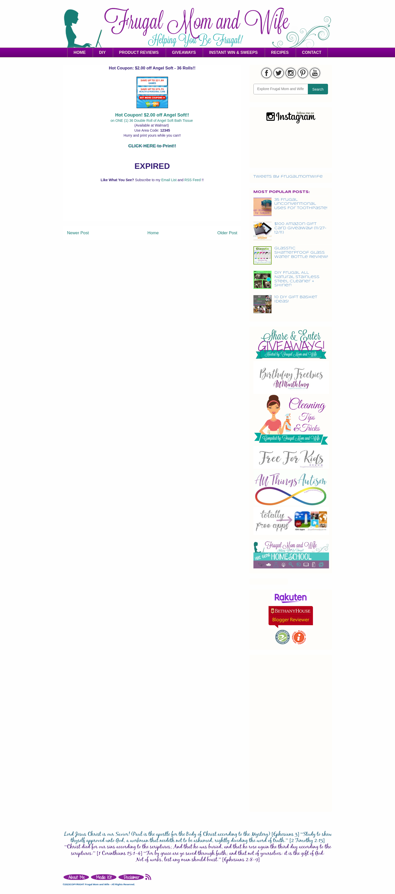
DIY (102, 52)
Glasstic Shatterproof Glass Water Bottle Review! (301, 253)
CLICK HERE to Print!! (152, 145)
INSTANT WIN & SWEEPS (233, 52)
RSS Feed (193, 180)
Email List (169, 180)
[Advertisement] (152, 209)
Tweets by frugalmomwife (288, 176)
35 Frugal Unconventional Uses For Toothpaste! (300, 204)
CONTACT (311, 52)
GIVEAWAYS (184, 52)
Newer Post (78, 232)
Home (153, 232)
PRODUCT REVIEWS (139, 52)
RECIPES (280, 52)
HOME (80, 52)
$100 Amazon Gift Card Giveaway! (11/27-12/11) (300, 228)
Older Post (227, 232)
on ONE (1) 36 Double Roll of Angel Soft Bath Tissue (152, 121)
